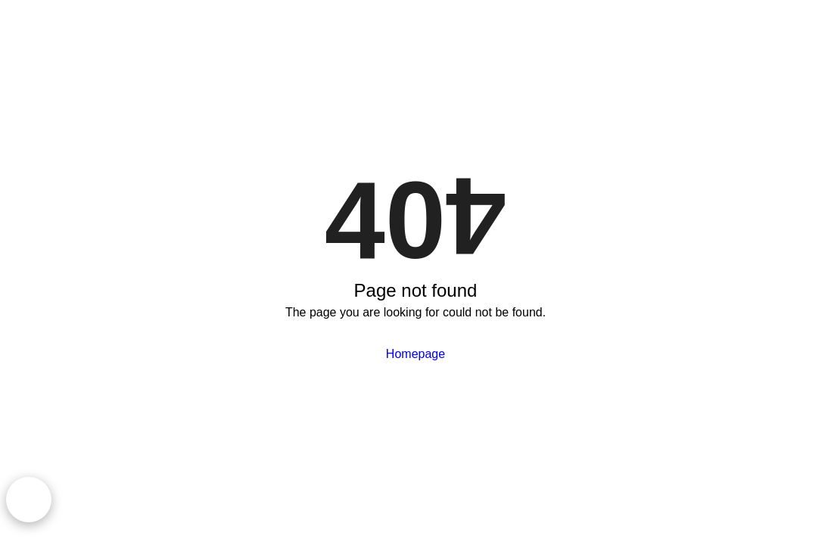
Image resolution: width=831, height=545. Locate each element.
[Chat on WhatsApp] (28, 499)
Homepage (415, 353)
